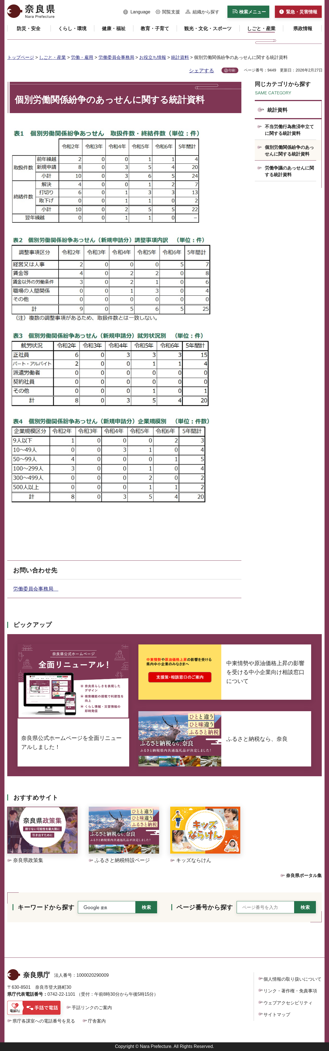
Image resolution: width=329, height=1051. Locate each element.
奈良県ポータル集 (304, 875)
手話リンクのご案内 (92, 1007)
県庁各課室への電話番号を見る (44, 1021)
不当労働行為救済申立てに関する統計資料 (289, 130)
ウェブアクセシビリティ (288, 1002)
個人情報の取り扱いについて (292, 979)
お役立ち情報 (152, 57)
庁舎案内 (97, 1021)
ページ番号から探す (204, 907)
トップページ (20, 57)
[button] (136, 12)
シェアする (201, 70)
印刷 (232, 70)
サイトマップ (276, 1014)
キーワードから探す (46, 907)
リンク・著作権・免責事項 (290, 990)
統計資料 (180, 57)
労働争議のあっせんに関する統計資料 (289, 171)
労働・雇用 (82, 57)
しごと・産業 (52, 57)
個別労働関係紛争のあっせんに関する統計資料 (289, 150)
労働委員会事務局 (116, 57)
